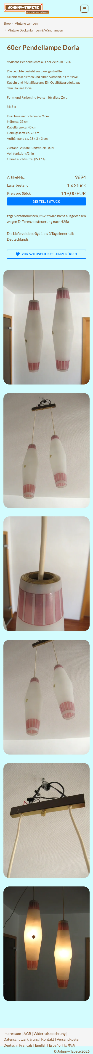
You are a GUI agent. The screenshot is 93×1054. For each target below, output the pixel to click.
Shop (7, 23)
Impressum (12, 1033)
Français (25, 1045)
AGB (27, 1033)
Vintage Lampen (26, 23)
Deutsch (10, 1045)
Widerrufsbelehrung (50, 1033)
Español (55, 1045)
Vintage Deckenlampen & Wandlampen (35, 30)
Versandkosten (26, 216)
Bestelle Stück (46, 201)
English (40, 1045)
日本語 (69, 1045)
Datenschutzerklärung (21, 1039)
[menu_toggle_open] (84, 9)
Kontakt (47, 1039)
